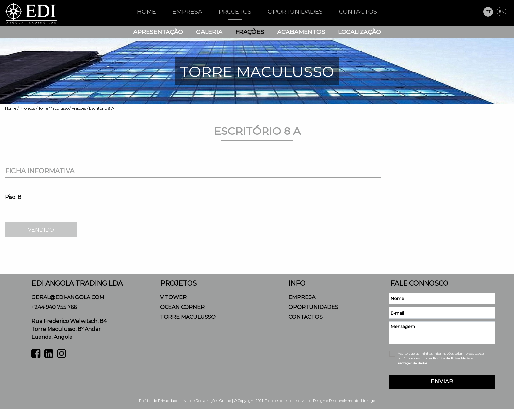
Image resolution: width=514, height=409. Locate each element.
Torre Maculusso (53, 108)
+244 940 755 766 (54, 307)
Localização (359, 32)
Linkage (368, 401)
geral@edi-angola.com (67, 297)
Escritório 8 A (101, 108)
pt (488, 11)
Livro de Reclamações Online (206, 401)
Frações (249, 32)
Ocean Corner (182, 307)
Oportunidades (295, 11)
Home (10, 108)
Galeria (209, 32)
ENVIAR (442, 381)
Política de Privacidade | (160, 401)
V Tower (173, 297)
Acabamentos (301, 32)
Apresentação (158, 32)
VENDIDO (41, 230)
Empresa (187, 11)
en (501, 11)
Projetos (235, 11)
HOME (146, 11)
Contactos (358, 11)
